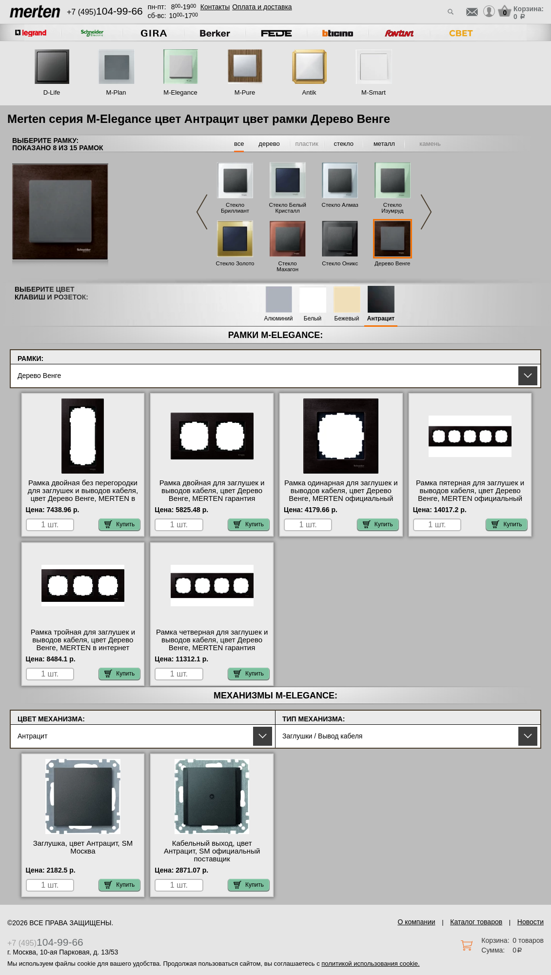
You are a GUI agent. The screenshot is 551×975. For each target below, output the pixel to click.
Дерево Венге (392, 263)
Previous (202, 212)
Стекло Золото (235, 263)
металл (384, 143)
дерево (268, 143)
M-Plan (116, 92)
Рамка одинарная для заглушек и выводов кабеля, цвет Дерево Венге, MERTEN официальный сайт (341, 494)
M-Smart (373, 92)
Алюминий (278, 318)
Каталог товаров (476, 922)
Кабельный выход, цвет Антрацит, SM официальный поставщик (212, 851)
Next (426, 212)
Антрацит (380, 318)
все (239, 143)
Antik (309, 92)
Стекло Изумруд (392, 208)
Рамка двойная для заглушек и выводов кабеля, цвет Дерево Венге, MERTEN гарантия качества (212, 494)
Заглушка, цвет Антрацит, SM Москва (83, 847)
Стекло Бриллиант (235, 208)
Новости (530, 922)
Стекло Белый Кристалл (287, 208)
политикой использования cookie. (370, 963)
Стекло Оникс (340, 263)
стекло (344, 143)
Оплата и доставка (262, 7)
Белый (312, 318)
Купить (119, 524)
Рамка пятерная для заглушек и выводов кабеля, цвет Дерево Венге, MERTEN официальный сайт (470, 494)
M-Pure (245, 92)
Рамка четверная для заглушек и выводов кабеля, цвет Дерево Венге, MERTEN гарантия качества (212, 643)
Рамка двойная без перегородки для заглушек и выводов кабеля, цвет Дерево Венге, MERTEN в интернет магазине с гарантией (83, 494)
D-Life (51, 92)
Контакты (215, 7)
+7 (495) (105, 12)
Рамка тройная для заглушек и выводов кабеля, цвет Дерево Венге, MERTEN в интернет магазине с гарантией (83, 643)
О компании (416, 922)
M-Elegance (180, 92)
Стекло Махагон (287, 266)
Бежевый (347, 318)
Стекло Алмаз (340, 205)
